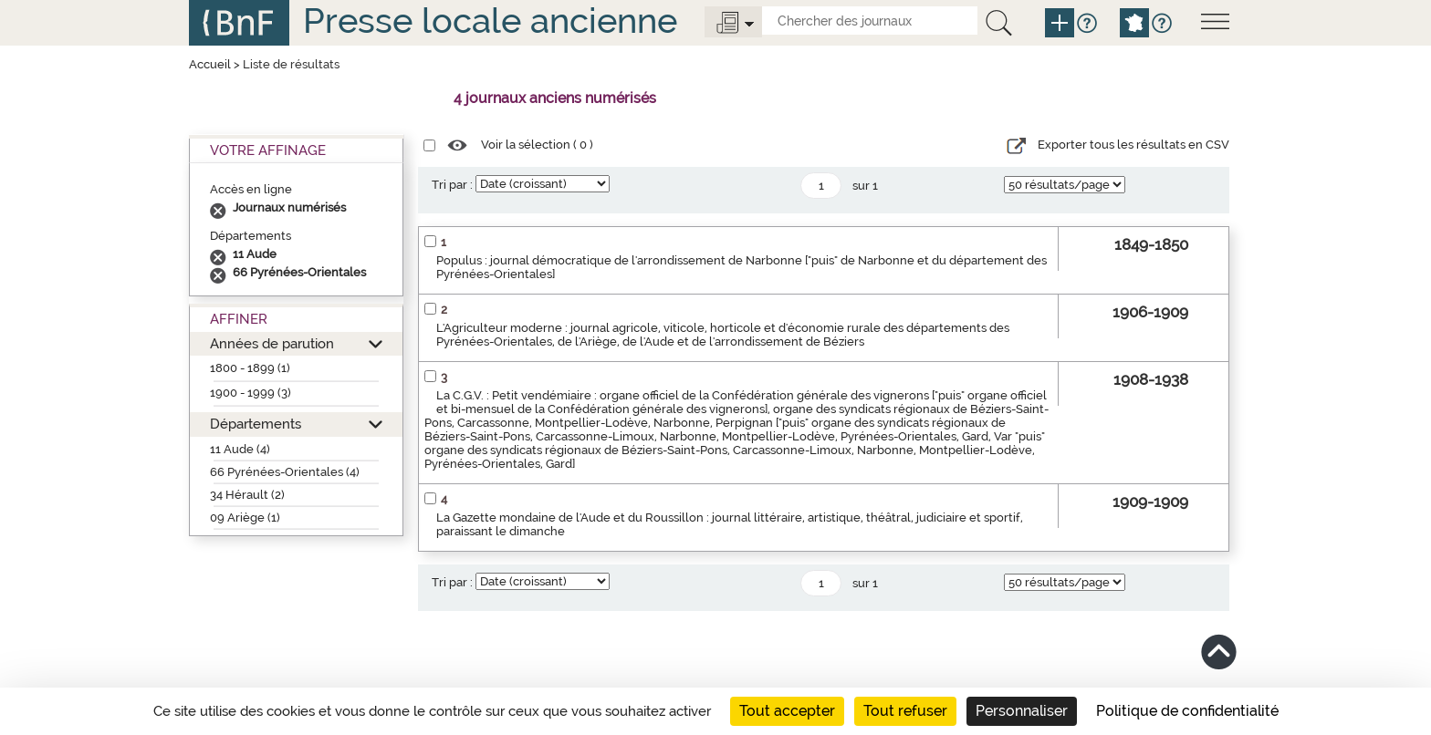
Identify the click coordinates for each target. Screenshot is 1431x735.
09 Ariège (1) (245, 517)
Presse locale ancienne (490, 20)
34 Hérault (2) (247, 495)
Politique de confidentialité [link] (1187, 710)
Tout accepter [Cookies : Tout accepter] (787, 710)
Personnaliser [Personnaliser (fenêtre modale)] (1022, 710)
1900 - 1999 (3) (250, 392)
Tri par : (452, 185)
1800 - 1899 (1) (250, 368)
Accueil (210, 64)
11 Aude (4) (240, 449)
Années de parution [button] (272, 343)
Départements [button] (255, 423)
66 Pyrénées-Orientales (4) (285, 472)
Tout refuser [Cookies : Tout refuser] (905, 710)
